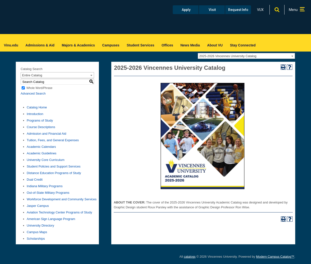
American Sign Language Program (51, 219)
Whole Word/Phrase (39, 88)
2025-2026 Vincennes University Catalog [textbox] (227, 56)
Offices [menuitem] (167, 45)
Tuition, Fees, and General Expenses (53, 140)
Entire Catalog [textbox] (32, 75)
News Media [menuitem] (190, 45)
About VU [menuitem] (215, 45)
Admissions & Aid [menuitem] (40, 45)
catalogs (189, 256)
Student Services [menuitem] (140, 45)
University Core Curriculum (45, 160)
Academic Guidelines (41, 153)
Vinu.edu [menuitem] (11, 45)
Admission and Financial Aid (46, 133)
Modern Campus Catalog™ (275, 256)
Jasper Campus (38, 206)
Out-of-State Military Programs (48, 192)
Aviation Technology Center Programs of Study (59, 212)
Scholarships (36, 238)
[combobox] (246, 56)
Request (238, 10)
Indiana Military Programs (44, 186)
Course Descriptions (41, 127)
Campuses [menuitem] (111, 45)
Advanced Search (33, 93)
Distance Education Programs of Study (54, 173)
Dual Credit (35, 179)
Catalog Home (37, 107)
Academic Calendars (41, 147)
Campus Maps (37, 232)
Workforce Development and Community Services (61, 199)
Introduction (35, 114)
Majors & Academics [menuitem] (78, 45)
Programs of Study (40, 120)
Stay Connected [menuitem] (243, 45)
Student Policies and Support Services (53, 166)
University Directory (40, 225)
